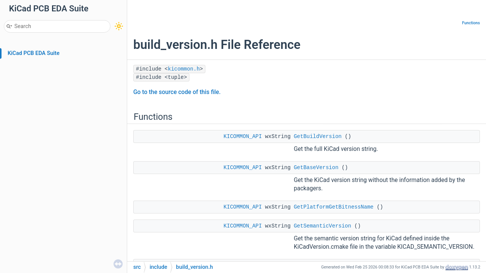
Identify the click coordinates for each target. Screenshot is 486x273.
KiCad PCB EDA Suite (34, 53)
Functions (471, 22)
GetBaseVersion (316, 168)
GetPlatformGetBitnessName (334, 207)
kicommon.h (184, 69)
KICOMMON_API (243, 136)
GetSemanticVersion (322, 226)
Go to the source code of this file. (177, 92)
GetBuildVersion (318, 136)
